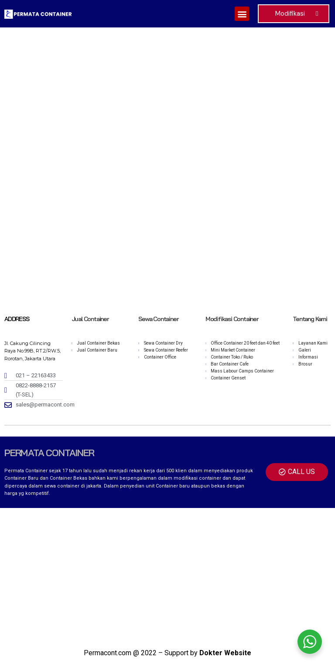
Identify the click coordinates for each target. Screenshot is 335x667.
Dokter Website (225, 653)
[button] (242, 14)
